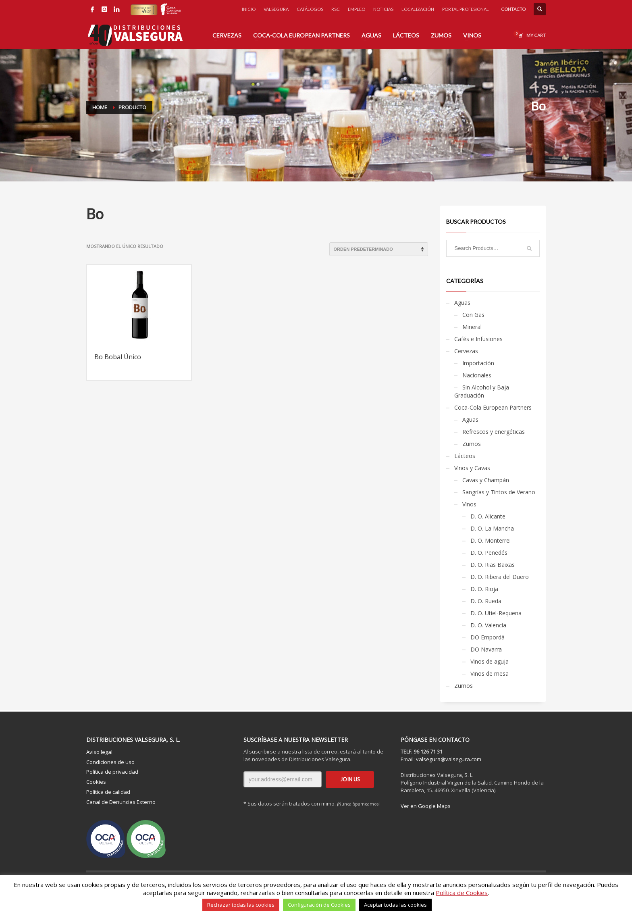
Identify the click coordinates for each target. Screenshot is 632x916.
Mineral (472, 327)
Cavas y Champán (485, 480)
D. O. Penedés (488, 552)
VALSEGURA (276, 9)
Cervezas (466, 351)
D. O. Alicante (487, 516)
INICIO (249, 9)
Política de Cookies (462, 893)
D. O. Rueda (485, 601)
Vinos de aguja (489, 661)
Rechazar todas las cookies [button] (240, 904)
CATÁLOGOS (310, 9)
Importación (478, 363)
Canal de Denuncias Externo (121, 802)
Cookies (96, 781)
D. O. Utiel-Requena (496, 613)
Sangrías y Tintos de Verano (498, 492)
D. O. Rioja (484, 589)
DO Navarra (486, 649)
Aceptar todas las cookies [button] (395, 904)
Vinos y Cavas (472, 468)
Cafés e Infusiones (478, 339)
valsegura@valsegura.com (448, 759)
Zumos (471, 444)
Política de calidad (108, 791)
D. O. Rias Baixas (492, 564)
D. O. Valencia (488, 625)
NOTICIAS (383, 9)
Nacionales (476, 375)
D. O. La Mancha (492, 528)
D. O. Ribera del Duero (499, 577)
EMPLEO (356, 9)
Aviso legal (99, 752)
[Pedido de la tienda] (378, 249)
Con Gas (473, 315)
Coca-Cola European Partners (493, 407)
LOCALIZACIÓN (417, 9)
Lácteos (464, 456)
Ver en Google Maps (426, 806)
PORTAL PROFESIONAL (465, 9)
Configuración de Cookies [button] (319, 904)
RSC (335, 9)
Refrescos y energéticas (493, 431)
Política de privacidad (112, 771)
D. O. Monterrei (490, 540)
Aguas (462, 302)
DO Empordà (487, 637)
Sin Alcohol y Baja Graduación (481, 391)
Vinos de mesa (489, 673)
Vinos (469, 504)
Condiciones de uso (110, 762)
